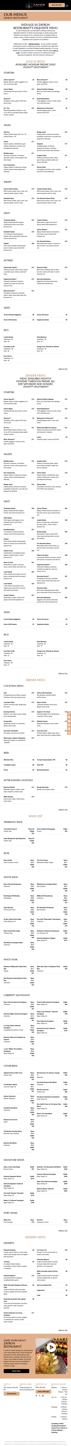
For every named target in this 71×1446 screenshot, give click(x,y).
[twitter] (39, 1396)
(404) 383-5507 (41, 1387)
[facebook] (36, 1396)
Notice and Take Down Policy (45, 1441)
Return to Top (63, 369)
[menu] (67, 5)
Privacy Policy (9, 1441)
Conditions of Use (33, 1441)
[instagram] (43, 1396)
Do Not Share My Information (21, 1441)
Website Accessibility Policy (59, 1441)
